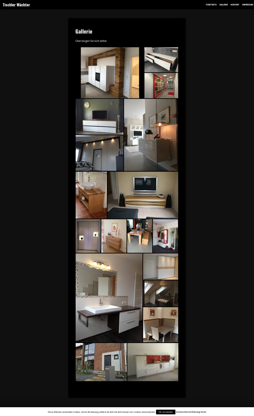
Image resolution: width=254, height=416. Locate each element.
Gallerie (223, 4)
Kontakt (235, 4)
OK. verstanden (166, 412)
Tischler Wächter (16, 4)
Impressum (247, 4)
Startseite (211, 4)
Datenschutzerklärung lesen (191, 412)
